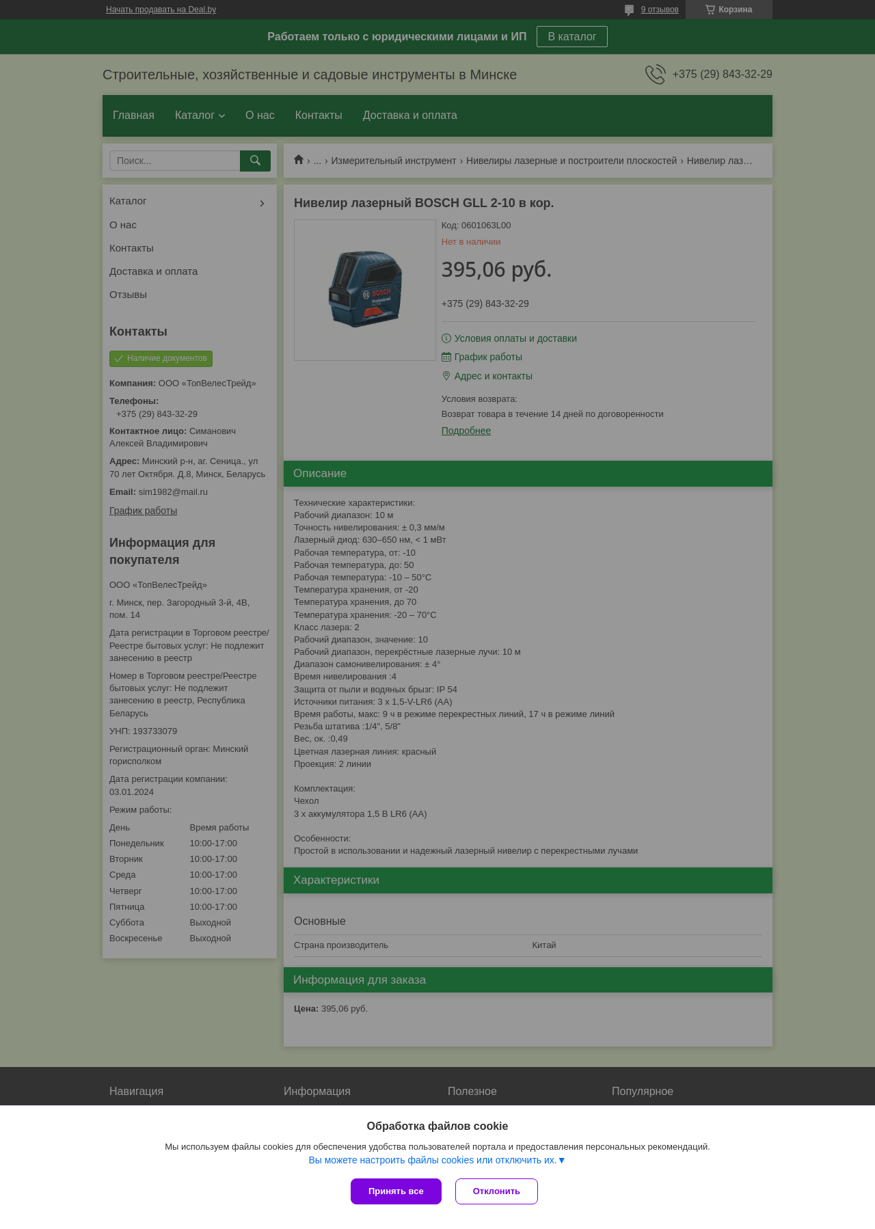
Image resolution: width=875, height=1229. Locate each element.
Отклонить (496, 1191)
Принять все (396, 1191)
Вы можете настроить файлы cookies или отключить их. (432, 1159)
